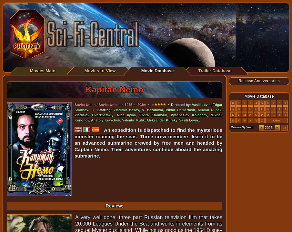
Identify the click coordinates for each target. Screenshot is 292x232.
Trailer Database (215, 70)
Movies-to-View (100, 70)
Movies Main (42, 70)
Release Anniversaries (259, 81)
